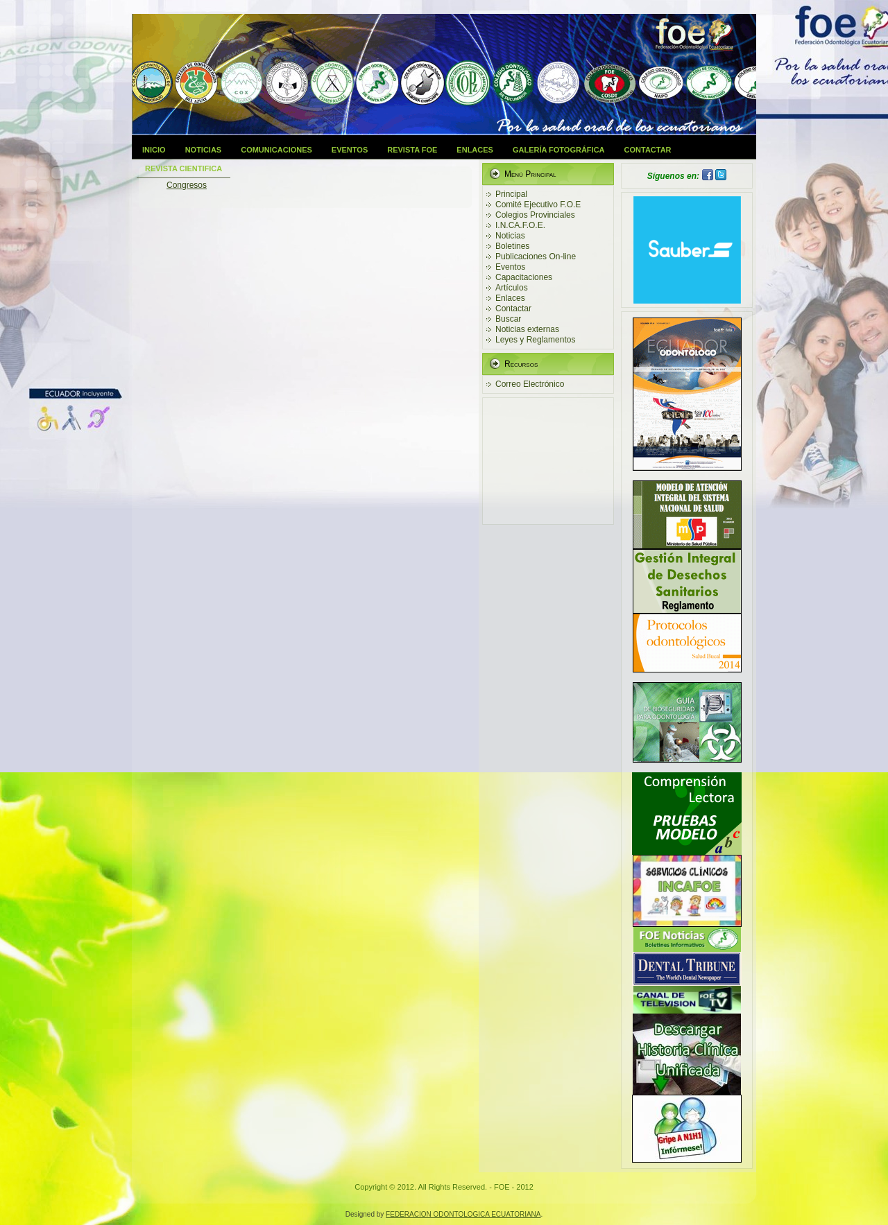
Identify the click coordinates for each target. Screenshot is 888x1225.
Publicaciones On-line (535, 256)
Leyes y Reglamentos (535, 340)
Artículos (511, 288)
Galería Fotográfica (559, 150)
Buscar (508, 319)
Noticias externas (527, 329)
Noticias (203, 150)
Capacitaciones (523, 277)
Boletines (512, 246)
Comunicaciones (276, 150)
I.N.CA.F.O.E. (520, 225)
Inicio (154, 150)
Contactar (648, 150)
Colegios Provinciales (535, 215)
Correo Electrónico (529, 384)
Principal (511, 194)
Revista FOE (412, 150)
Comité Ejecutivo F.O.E (538, 204)
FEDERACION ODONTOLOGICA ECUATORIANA (463, 1214)
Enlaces (474, 150)
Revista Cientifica (183, 168)
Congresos (186, 185)
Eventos (350, 150)
